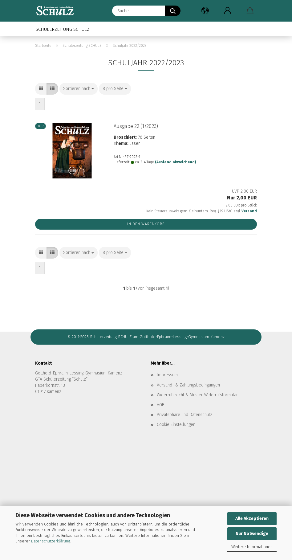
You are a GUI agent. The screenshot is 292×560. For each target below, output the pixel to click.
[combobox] (78, 89)
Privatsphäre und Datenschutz (184, 414)
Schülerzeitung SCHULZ (62, 29)
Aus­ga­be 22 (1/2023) (136, 126)
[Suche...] (172, 11)
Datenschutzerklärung (50, 541)
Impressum (167, 375)
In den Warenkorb (146, 224)
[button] (205, 11)
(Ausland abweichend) (175, 162)
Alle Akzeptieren (252, 518)
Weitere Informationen (252, 547)
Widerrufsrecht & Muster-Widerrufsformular (197, 395)
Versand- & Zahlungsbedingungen (188, 385)
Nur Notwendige (252, 533)
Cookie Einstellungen (176, 424)
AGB (160, 404)
